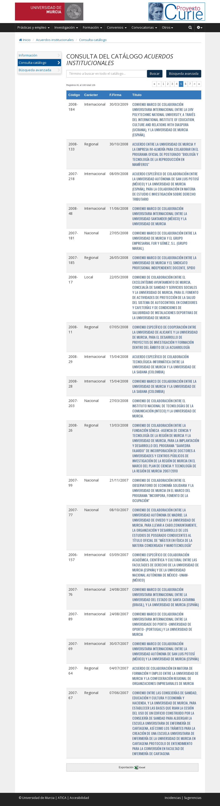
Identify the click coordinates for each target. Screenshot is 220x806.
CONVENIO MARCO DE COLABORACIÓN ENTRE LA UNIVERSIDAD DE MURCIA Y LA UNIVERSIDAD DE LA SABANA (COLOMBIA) (164, 386)
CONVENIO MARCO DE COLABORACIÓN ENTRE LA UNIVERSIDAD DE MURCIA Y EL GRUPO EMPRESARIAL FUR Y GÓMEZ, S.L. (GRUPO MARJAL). (164, 240)
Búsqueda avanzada (35, 70)
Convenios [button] (117, 27)
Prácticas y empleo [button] (33, 27)
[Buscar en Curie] (190, 27)
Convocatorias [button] (144, 27)
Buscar (155, 73)
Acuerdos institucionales (55, 39)
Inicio (25, 39)
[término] (106, 74)
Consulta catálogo (93, 39)
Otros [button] (167, 27)
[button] (200, 27)
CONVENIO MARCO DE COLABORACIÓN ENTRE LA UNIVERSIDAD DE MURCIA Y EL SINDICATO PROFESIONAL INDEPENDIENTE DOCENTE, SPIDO (164, 262)
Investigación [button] (66, 27)
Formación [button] (92, 27)
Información (28, 55)
